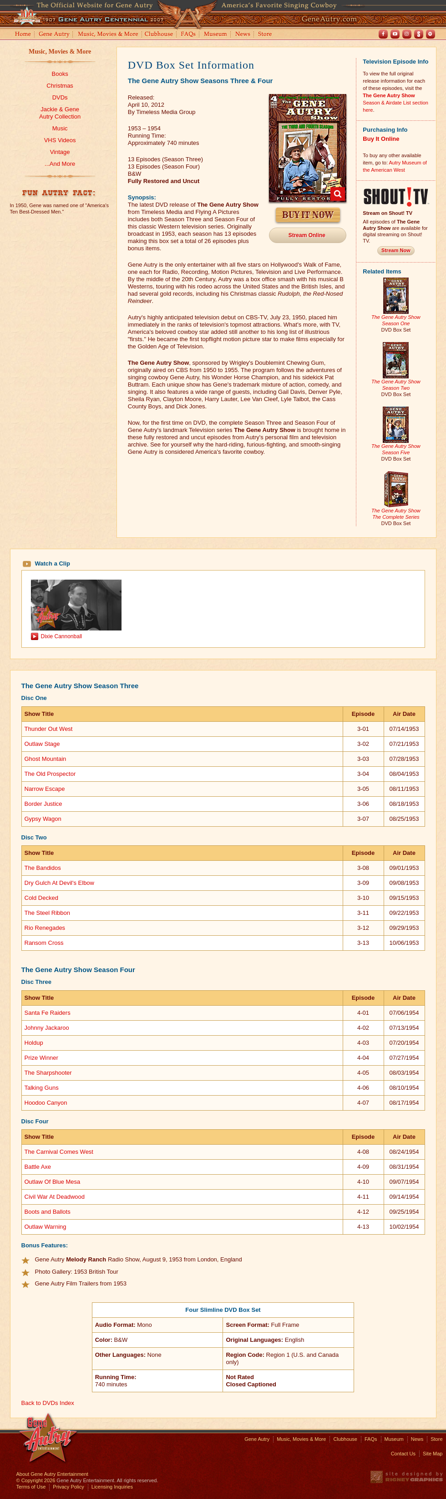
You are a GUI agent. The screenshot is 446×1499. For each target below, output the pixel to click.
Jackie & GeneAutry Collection (60, 113)
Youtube (395, 34)
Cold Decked (41, 897)
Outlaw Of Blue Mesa (53, 1181)
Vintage (60, 152)
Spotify (430, 34)
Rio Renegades (45, 927)
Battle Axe (38, 1166)
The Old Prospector (50, 773)
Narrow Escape (45, 788)
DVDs (60, 97)
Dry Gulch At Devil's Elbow (59, 882)
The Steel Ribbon (47, 912)
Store (266, 34)
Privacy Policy (68, 1486)
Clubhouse (159, 34)
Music (60, 128)
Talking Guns (42, 1087)
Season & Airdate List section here (395, 103)
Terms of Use (31, 1486)
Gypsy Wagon (43, 818)
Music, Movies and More (108, 34)
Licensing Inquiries (112, 1486)
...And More (60, 163)
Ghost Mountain (45, 758)
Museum (216, 34)
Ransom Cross (44, 942)
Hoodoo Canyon (46, 1102)
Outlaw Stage (42, 743)
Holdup (34, 1042)
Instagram (406, 34)
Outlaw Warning (45, 1226)
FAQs (188, 34)
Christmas (59, 85)
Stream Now (396, 250)
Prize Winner (41, 1057)
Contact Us (403, 1453)
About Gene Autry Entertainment (52, 1474)
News (243, 34)
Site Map (432, 1453)
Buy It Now (308, 215)
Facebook (383, 34)
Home (22, 34)
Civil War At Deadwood (55, 1196)
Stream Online (307, 235)
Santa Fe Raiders (48, 1012)
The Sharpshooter (48, 1072)
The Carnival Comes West (59, 1151)
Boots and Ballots (48, 1211)
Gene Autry (54, 34)
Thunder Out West (49, 728)
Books (60, 73)
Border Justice (43, 803)
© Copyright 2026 (36, 1480)
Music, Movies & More (60, 51)
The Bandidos (43, 867)
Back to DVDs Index (47, 1403)
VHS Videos (60, 140)
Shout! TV (418, 34)
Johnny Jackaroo (47, 1027)
